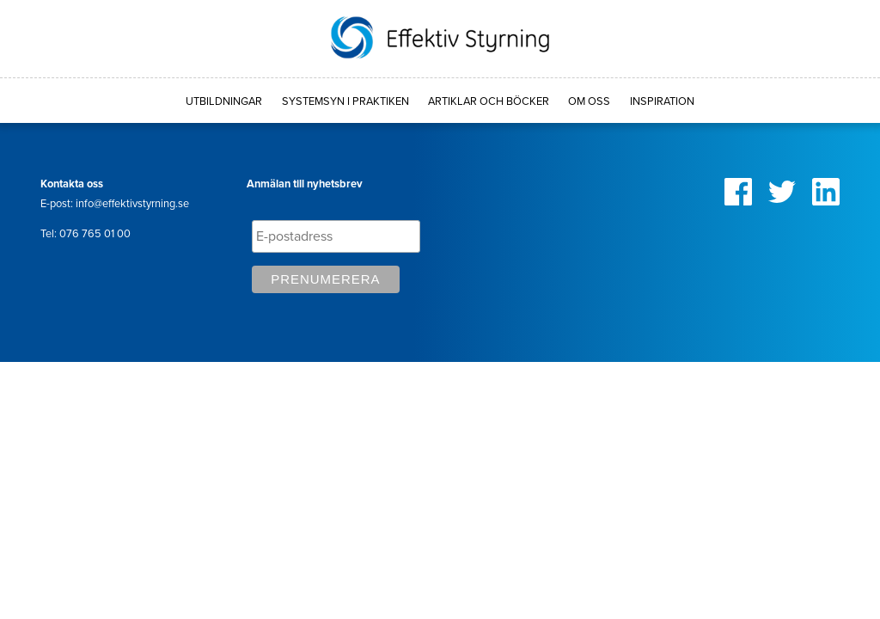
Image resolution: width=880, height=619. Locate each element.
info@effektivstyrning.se (132, 204)
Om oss (589, 101)
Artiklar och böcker (488, 101)
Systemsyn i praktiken (345, 101)
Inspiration (662, 101)
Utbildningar (224, 101)
